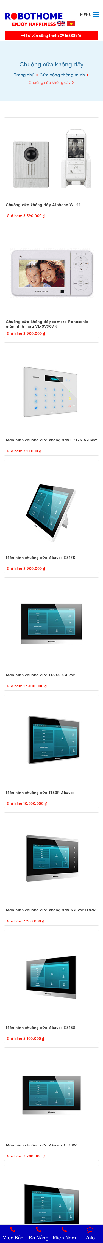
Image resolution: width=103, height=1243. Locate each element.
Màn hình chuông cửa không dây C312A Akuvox (51, 440)
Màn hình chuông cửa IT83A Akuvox (40, 675)
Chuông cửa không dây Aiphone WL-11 (43, 204)
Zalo (90, 1233)
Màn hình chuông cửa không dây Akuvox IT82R (51, 910)
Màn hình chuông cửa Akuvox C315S (40, 1027)
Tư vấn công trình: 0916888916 (51, 35)
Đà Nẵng (39, 1233)
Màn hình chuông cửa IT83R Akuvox (40, 792)
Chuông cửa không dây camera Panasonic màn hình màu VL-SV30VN (47, 324)
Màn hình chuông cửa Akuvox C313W (41, 1145)
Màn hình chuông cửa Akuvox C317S (40, 557)
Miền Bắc (12, 1233)
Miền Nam (64, 1233)
